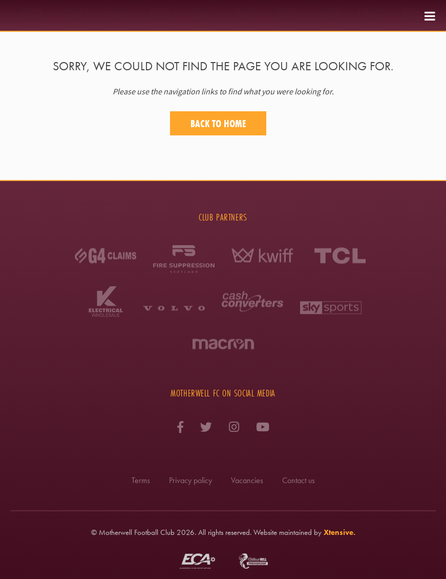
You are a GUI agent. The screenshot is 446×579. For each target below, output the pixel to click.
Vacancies (247, 480)
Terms (141, 480)
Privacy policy (190, 480)
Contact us (298, 480)
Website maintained (282, 532)
